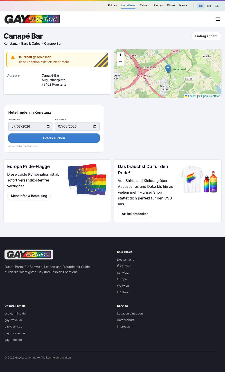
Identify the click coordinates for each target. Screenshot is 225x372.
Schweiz (123, 272)
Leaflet (190, 96)
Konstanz (11, 43)
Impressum (124, 326)
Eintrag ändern (206, 36)
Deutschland (125, 259)
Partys (158, 5)
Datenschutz (125, 320)
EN (209, 5)
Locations (128, 5)
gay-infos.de (13, 339)
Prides (112, 5)
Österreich (124, 266)
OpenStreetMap (210, 96)
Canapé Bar (53, 43)
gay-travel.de (13, 320)
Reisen (144, 5)
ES (217, 5)
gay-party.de (13, 326)
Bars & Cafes (31, 43)
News (183, 5)
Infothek (122, 292)
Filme (171, 5)
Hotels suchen (54, 138)
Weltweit (123, 285)
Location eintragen (130, 313)
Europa (122, 279)
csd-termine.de (15, 313)
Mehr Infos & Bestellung (29, 196)
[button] (168, 69)
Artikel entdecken (135, 214)
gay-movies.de (14, 333)
